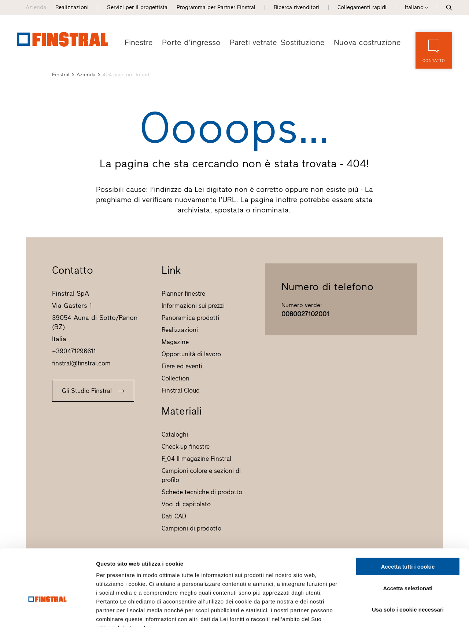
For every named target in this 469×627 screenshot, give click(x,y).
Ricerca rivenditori (296, 7)
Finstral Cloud (181, 390)
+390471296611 (74, 350)
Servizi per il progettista (137, 7)
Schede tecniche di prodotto (202, 491)
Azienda (36, 7)
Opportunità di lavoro (191, 353)
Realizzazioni (72, 7)
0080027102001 (305, 314)
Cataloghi (175, 434)
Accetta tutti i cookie (408, 521)
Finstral (60, 74)
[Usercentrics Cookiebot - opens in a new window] (47, 612)
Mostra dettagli (385, 612)
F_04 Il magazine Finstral (196, 458)
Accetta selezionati (407, 543)
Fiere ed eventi (182, 365)
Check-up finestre (186, 446)
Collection (175, 378)
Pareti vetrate (247, 42)
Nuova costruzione (369, 42)
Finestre (138, 42)
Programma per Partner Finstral (216, 7)
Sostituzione (308, 42)
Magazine (175, 341)
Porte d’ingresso (187, 42)
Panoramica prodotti (190, 317)
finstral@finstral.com (81, 363)
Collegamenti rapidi (362, 7)
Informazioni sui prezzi (193, 305)
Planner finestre (183, 293)
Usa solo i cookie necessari (408, 564)
